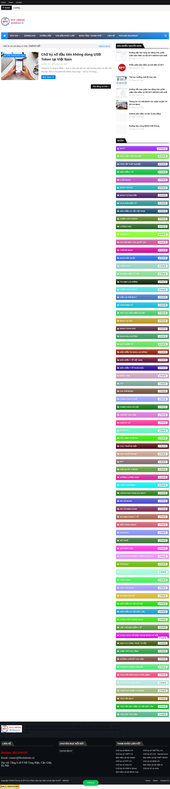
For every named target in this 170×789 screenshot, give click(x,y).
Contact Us (164, 781)
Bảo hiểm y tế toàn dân (144, 368)
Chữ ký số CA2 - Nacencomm (155, 754)
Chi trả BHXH (144, 391)
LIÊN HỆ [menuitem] (111, 36)
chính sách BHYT (144, 289)
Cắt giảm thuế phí (144, 438)
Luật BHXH (144, 180)
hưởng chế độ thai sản (144, 659)
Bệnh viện (144, 376)
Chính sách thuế (144, 399)
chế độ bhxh (144, 250)
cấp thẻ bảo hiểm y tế (144, 627)
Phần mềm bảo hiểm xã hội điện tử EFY (146, 65)
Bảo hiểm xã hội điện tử (153, 765)
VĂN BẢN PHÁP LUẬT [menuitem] (65, 36)
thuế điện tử (144, 305)
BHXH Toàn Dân (144, 329)
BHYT (144, 148)
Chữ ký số (144, 423)
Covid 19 (144, 430)
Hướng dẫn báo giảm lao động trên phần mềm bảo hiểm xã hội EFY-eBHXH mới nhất (148, 90)
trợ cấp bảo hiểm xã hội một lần (144, 706)
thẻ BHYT (144, 234)
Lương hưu (144, 226)
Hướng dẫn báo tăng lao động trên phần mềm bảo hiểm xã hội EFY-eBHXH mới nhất (148, 54)
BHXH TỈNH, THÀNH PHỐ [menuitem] (90, 36)
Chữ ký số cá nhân (151, 768)
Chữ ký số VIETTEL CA (153, 750)
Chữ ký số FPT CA (124, 761)
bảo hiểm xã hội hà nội (144, 603)
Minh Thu (46, 64)
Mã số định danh (144, 509)
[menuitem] (4, 35)
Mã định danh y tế (144, 517)
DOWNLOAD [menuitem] (29, 36)
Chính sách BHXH (144, 219)
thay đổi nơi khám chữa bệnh (144, 675)
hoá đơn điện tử (144, 203)
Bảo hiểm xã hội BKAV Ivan (127, 772)
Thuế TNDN (144, 580)
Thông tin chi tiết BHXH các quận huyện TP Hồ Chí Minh (148, 102)
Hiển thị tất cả (104, 46)
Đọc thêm (47, 77)
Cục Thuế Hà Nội (144, 446)
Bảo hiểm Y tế (144, 172)
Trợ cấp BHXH (144, 588)
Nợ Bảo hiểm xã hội (144, 274)
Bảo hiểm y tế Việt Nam (144, 360)
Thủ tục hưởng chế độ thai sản (142, 77)
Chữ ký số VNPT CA (124, 754)
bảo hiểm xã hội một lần (144, 611)
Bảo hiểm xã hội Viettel (125, 758)
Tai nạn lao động (144, 282)
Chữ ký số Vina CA (124, 765)
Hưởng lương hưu (144, 477)
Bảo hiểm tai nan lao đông (144, 352)
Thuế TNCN (144, 572)
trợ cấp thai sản (144, 714)
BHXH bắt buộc (144, 258)
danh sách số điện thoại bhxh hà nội (144, 636)
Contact (19, 2)
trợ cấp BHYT (144, 698)
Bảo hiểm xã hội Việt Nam (144, 211)
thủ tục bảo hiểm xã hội (144, 313)
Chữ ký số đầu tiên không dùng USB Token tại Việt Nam (71, 56)
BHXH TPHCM (144, 188)
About (11, 2)
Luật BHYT (144, 266)
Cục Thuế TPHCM (144, 454)
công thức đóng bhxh (144, 619)
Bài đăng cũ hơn (100, 86)
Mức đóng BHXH (144, 524)
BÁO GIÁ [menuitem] (14, 36)
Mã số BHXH (144, 501)
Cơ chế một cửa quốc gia (144, 242)
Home (3, 2)
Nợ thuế (144, 540)
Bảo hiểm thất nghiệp (144, 156)
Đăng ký (90, 783)
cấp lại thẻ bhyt (144, 297)
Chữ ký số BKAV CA (124, 750)
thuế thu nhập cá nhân (144, 690)
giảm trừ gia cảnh (144, 651)
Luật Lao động (144, 485)
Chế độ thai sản (144, 415)
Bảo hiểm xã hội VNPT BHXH (155, 758)
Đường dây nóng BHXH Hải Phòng (144, 126)
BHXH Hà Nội (144, 321)
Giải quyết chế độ (144, 469)
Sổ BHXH (144, 564)
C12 (144, 383)
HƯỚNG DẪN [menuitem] (45, 36)
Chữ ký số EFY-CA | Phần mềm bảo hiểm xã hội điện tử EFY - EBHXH (41, 781)
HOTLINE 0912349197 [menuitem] (128, 36)
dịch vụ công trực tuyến (144, 643)
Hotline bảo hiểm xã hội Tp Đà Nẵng (145, 114)
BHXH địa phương (144, 336)
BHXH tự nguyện (144, 195)
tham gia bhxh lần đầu (144, 667)
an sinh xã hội (144, 596)
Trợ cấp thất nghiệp (144, 164)
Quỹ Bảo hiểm (144, 548)
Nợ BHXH (144, 532)
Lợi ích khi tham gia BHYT (144, 493)
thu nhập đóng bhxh (144, 683)
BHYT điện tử (144, 344)
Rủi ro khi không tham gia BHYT (144, 556)
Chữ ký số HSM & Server (126, 768)
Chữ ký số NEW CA (151, 761)
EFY (144, 462)
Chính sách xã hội (144, 407)
